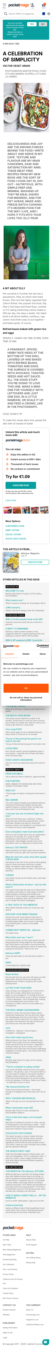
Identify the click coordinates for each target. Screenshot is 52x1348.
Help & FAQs (31, 1240)
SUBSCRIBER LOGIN (15, 526)
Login (5, 1337)
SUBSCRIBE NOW (21, 485)
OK (26, 688)
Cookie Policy (8, 1293)
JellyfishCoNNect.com (35, 1324)
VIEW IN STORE (35, 562)
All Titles (6, 1240)
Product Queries (9, 1310)
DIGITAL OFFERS (13, 534)
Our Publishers (8, 1264)
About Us (29, 1310)
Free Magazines (9, 1255)
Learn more (11, 500)
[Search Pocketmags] (5, 14)
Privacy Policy (8, 1274)
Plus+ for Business (10, 1269)
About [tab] (43, 654)
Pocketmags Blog (10, 1259)
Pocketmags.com (33, 1315)
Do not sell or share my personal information (26, 698)
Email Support (31, 1245)
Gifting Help (30, 1263)
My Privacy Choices (10, 1298)
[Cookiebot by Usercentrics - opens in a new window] (37, 646)
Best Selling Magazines (12, 1250)
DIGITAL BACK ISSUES (16, 538)
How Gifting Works (33, 1258)
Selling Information (10, 1328)
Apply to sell (7, 1333)
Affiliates (6, 1315)
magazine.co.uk (32, 1320)
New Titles (7, 1245)
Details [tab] (26, 654)
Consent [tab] (9, 654)
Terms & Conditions (10, 1288)
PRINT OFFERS (12, 530)
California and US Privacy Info (13, 1281)
